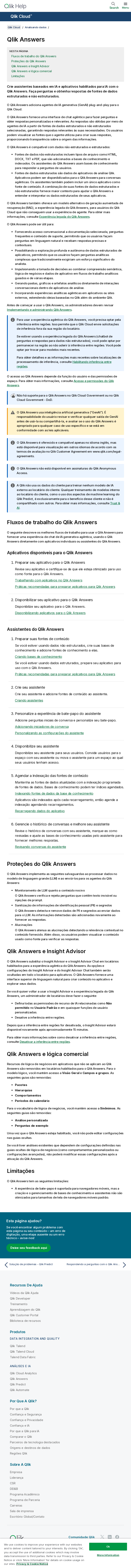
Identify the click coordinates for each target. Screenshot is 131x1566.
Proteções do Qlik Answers (28, 61)
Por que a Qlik (19, 1408)
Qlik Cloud (21, 16)
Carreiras (16, 1505)
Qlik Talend (17, 1346)
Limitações (18, 76)
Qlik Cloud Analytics (23, 1373)
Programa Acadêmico (25, 1494)
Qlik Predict (18, 1384)
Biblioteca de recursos (25, 1320)
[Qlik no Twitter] (102, 1537)
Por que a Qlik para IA (24, 1431)
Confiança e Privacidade (26, 1420)
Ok (108, 1546)
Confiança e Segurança (26, 1414)
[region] (65, 1552)
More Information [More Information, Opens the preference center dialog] (108, 1555)
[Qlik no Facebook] (117, 1537)
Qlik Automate (19, 1390)
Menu (125, 7)
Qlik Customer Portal (24, 1315)
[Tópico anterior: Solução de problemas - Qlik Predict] (33, 1265)
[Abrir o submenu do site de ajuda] (6, 17)
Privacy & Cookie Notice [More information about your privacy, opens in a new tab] (32, 1563)
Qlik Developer (20, 1298)
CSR (13, 1483)
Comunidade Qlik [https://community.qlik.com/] (81, 1537)
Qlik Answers (19, 1378)
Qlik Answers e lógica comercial (31, 71)
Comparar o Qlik (21, 1436)
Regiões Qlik (18, 1453)
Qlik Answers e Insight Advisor (30, 66)
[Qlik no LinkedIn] (110, 1537)
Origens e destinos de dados (30, 1447)
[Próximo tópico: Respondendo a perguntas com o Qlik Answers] (97, 1265)
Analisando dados (36, 27)
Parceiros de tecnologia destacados (35, 1442)
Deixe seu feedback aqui (28, 1248)
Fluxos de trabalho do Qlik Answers (33, 56)
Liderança (16, 1477)
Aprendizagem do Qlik (25, 1309)
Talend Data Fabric (23, 1357)
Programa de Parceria (25, 1500)
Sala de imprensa (22, 1511)
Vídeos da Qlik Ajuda (24, 1293)
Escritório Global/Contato (27, 1516)
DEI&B (14, 1488)
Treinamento (18, 1304)
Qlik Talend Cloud (22, 1351)
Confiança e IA (19, 1425)
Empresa (16, 1472)
